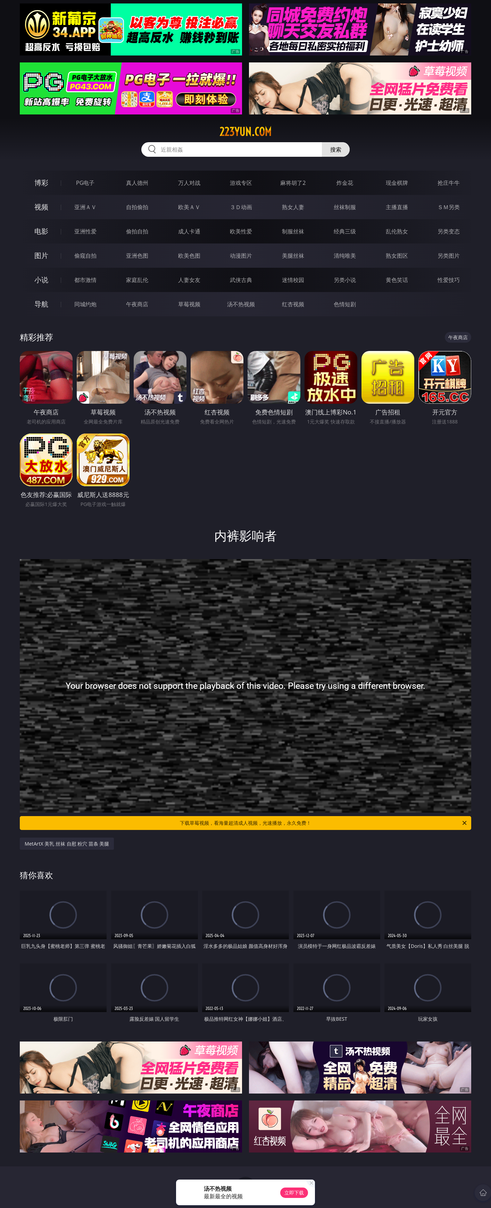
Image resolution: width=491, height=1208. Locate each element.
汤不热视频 (241, 304)
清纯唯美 (345, 255)
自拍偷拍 (137, 207)
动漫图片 (241, 255)
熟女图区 (397, 255)
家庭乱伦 (137, 280)
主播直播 (397, 207)
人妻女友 (189, 280)
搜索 (335, 149)
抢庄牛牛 (449, 183)
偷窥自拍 (85, 255)
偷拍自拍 (137, 231)
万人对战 (189, 183)
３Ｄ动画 (241, 207)
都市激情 (85, 280)
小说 (41, 279)
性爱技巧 (449, 280)
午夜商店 (137, 304)
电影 (41, 231)
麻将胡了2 (293, 183)
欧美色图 (189, 255)
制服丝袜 (293, 231)
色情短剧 (345, 304)
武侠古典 (241, 280)
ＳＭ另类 (449, 207)
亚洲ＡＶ (85, 207)
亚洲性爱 (85, 231)
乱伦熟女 (397, 231)
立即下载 (294, 1192)
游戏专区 (241, 183)
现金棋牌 (397, 183)
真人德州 (137, 183)
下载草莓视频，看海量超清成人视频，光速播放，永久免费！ (324, 823)
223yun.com (245, 132)
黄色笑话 (397, 280)
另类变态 (449, 231)
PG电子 (85, 183)
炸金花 (344, 183)
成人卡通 (189, 231)
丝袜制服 (345, 207)
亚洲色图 (137, 255)
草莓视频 (189, 304)
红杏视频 (293, 304)
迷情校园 (293, 280)
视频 (41, 207)
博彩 (41, 182)
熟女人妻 (293, 207)
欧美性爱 (241, 231)
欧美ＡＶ (189, 207)
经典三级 (345, 231)
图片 (41, 255)
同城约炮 (85, 304)
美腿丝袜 (293, 255)
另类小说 (345, 280)
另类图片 (449, 255)
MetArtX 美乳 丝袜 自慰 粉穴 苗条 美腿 (67, 843)
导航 (41, 304)
